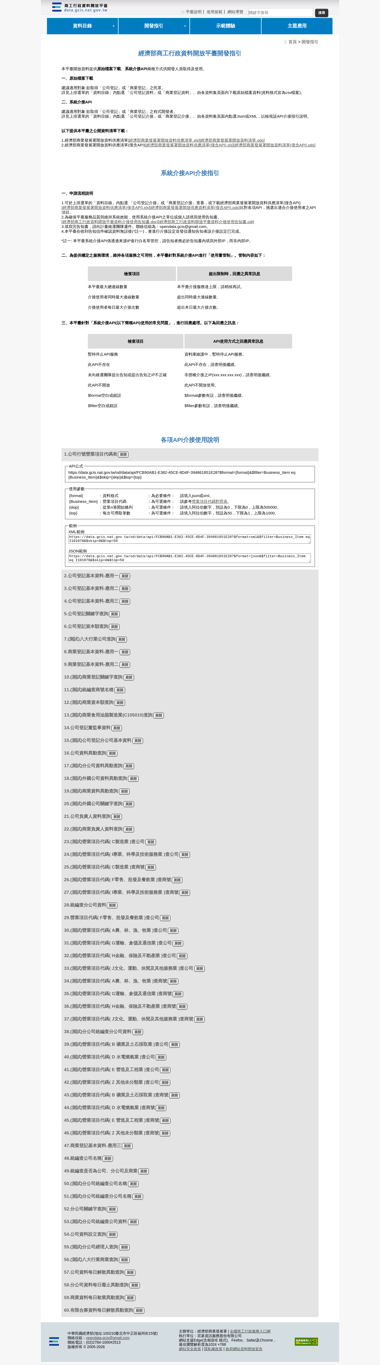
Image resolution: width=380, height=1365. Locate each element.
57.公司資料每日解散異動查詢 (94, 1275)
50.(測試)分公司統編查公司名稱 (95, 1186)
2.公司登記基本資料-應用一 (91, 578)
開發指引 (153, 25)
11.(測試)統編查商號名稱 (89, 692)
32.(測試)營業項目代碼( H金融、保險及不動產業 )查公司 (120, 958)
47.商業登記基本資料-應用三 (92, 1148)
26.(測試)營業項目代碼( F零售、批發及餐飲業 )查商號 (117, 882)
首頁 (292, 42)
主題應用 (297, 25)
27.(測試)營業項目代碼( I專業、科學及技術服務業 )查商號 (121, 895)
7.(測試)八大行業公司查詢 (90, 642)
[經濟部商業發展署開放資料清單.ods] (232, 140)
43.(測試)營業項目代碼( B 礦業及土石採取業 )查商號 (116, 1098)
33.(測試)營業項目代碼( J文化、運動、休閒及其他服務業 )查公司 (128, 971)
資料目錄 (82, 25)
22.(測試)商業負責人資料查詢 (93, 832)
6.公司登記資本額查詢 (86, 629)
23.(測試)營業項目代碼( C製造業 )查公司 (104, 844)
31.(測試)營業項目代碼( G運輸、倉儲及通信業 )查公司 (118, 946)
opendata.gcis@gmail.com (108, 1341)
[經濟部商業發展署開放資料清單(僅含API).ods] (275, 145)
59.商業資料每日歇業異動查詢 (94, 1300)
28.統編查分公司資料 (85, 908)
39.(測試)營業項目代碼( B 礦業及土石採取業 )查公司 (116, 1047)
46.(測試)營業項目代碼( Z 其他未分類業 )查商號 (111, 1136)
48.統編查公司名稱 (83, 1161)
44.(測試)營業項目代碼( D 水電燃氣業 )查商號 (109, 1110)
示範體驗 (225, 25)
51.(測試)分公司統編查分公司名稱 (98, 1199)
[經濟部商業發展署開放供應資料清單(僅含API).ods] (195, 207)
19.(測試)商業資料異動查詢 (91, 794)
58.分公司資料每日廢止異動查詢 (96, 1288)
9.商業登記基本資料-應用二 (91, 667)
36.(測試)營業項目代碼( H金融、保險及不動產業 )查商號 (120, 1009)
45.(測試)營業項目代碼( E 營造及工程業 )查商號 (111, 1123)
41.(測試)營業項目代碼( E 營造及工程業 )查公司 (111, 1072)
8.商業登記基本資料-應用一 (91, 654)
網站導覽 (235, 11)
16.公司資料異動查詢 (85, 756)
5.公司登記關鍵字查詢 (86, 616)
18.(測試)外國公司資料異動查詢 (95, 781)
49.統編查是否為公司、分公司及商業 (100, 1174)
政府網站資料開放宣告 (244, 1352)
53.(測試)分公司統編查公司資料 (95, 1224)
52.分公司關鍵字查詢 (85, 1212)
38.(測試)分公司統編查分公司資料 (98, 1034)
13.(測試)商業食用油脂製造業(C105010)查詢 (108, 718)
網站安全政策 (190, 1352)
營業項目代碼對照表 (209, 501)
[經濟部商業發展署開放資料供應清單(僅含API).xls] (189, 145)
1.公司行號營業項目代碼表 (90, 454)
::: (183, 11)
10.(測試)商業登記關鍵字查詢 (93, 680)
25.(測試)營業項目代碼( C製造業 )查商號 (104, 870)
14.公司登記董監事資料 (87, 730)
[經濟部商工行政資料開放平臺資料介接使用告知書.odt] (206, 221)
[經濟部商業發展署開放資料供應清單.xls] (164, 140)
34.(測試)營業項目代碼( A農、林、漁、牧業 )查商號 (115, 984)
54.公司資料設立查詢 (85, 1237)
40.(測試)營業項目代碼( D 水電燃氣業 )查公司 (109, 1060)
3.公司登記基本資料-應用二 (91, 591)
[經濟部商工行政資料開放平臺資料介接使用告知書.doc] (109, 221)
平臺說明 (194, 11)
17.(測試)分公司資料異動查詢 (93, 768)
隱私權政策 (213, 1352)
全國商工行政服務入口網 (250, 1334)
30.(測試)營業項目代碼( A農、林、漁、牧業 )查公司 (115, 933)
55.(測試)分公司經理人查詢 (91, 1250)
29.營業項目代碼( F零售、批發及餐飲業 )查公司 (111, 920)
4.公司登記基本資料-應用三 (91, 604)
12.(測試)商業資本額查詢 (89, 705)
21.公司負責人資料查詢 (87, 819)
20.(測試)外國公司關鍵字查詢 (93, 806)
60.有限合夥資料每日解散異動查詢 (98, 1313)
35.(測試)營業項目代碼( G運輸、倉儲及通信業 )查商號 (118, 996)
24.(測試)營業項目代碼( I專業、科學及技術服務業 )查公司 (121, 857)
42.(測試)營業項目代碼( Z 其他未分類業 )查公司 (111, 1085)
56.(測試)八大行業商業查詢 (91, 1262)
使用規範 (214, 11)
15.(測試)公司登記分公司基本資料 (98, 743)
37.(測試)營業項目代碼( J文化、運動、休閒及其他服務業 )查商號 (128, 1022)
